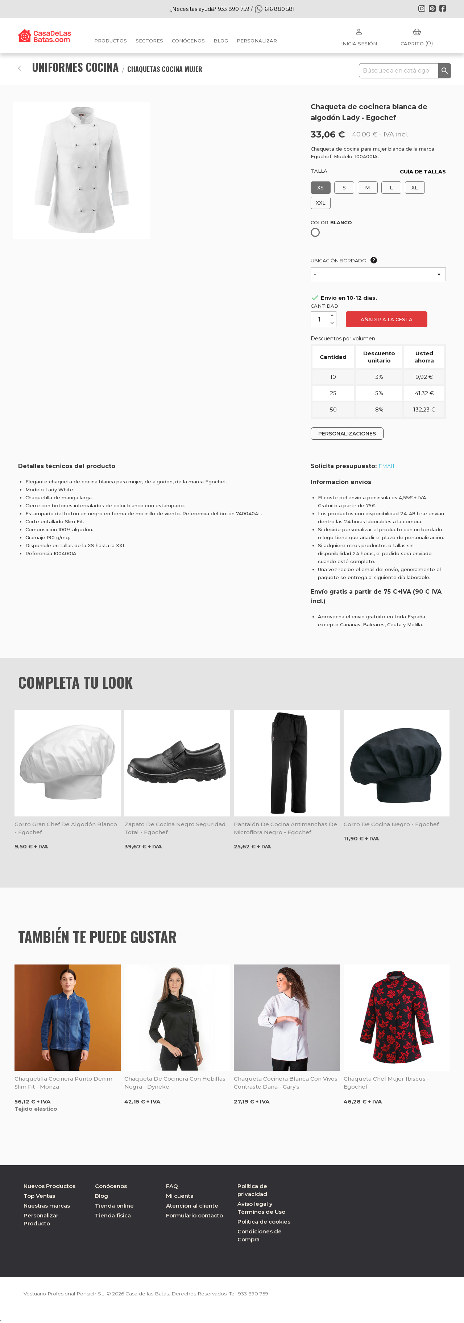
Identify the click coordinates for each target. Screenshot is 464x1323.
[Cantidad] (319, 319)
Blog (101, 1195)
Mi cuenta (180, 1195)
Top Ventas (39, 1195)
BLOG (221, 41)
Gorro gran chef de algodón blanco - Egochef (65, 828)
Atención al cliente (192, 1205)
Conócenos (188, 41)
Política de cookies (263, 1221)
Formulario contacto (194, 1215)
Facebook (442, 8)
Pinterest (432, 8)
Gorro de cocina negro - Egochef (391, 824)
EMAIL (387, 466)
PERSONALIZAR (257, 41)
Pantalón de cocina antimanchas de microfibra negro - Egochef (285, 828)
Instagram (421, 8)
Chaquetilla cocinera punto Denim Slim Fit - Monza (63, 1082)
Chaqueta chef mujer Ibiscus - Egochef (386, 1082)
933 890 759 (258, 1293)
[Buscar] (405, 70)
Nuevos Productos (49, 1186)
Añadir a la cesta (387, 319)
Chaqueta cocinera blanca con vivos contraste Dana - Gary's (285, 1082)
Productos (110, 41)
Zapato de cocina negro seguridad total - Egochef (175, 828)
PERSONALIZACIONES (347, 433)
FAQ (172, 1186)
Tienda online (114, 1205)
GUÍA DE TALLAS (423, 171)
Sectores (149, 41)
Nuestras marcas (47, 1205)
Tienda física (113, 1215)
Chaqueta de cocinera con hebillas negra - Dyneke (174, 1082)
